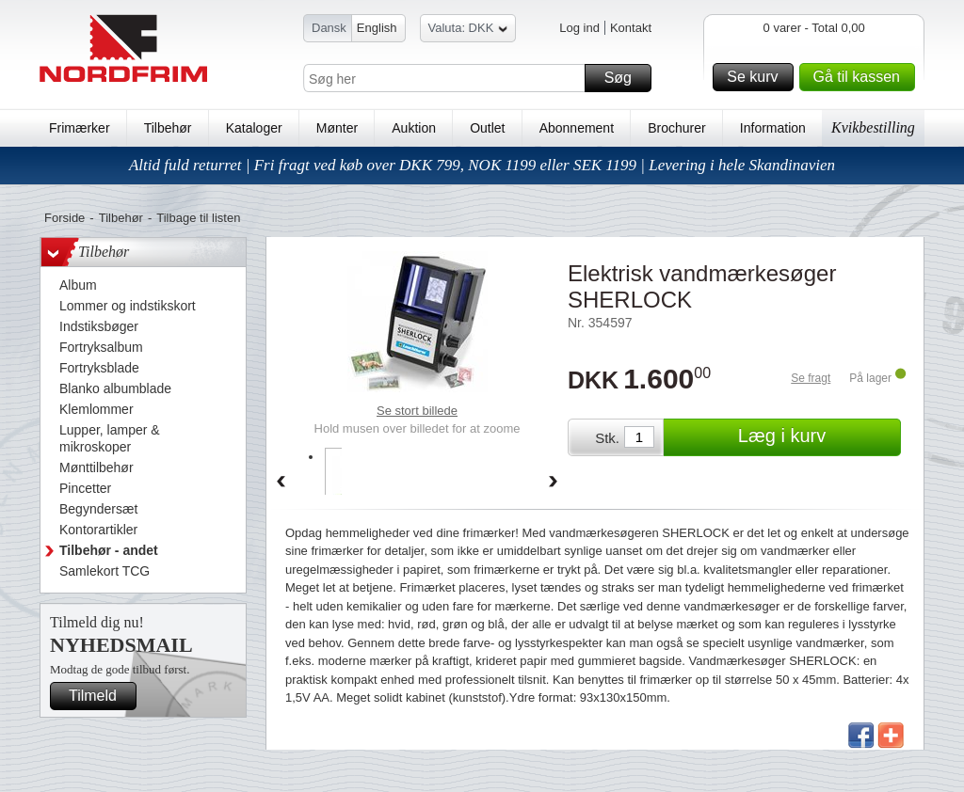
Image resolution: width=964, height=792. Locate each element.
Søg (625, 78)
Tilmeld (100, 696)
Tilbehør (168, 127)
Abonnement (576, 127)
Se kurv (757, 77)
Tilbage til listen (198, 218)
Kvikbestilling (873, 127)
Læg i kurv (816, 437)
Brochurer (676, 127)
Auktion (414, 127)
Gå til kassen (861, 77)
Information (773, 127)
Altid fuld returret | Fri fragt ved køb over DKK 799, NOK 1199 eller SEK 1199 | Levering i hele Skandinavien (482, 165)
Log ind (579, 28)
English (377, 28)
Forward (553, 482)
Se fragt (810, 378)
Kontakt (630, 28)
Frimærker (79, 127)
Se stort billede (417, 411)
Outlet (487, 127)
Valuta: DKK (468, 30)
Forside (64, 218)
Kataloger (254, 127)
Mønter (337, 127)
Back (280, 482)
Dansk (329, 28)
